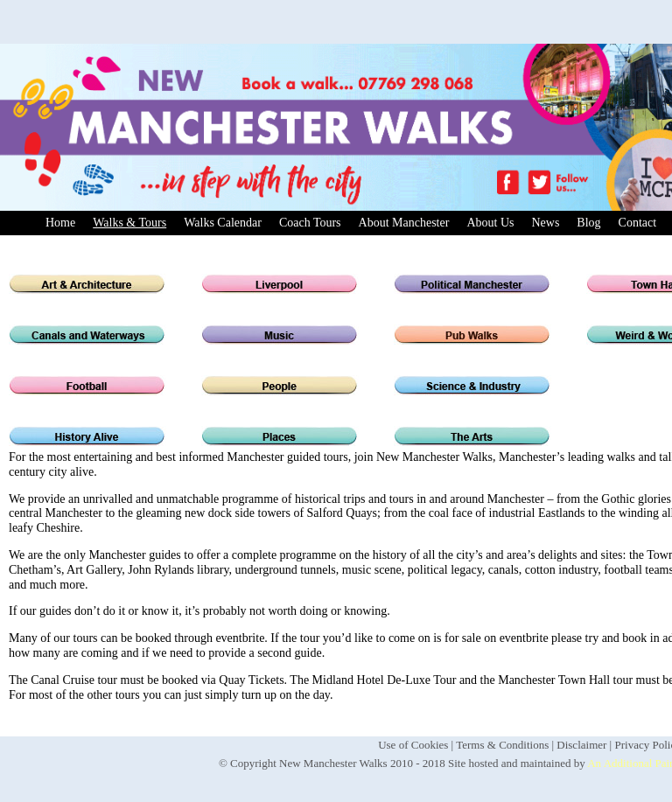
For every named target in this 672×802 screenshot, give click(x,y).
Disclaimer (581, 744)
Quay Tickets (251, 680)
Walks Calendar (223, 222)
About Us (490, 222)
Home (60, 222)
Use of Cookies (413, 744)
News (545, 222)
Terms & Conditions (502, 744)
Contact (638, 222)
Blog (588, 222)
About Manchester (404, 222)
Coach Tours (310, 222)
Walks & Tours (129, 222)
